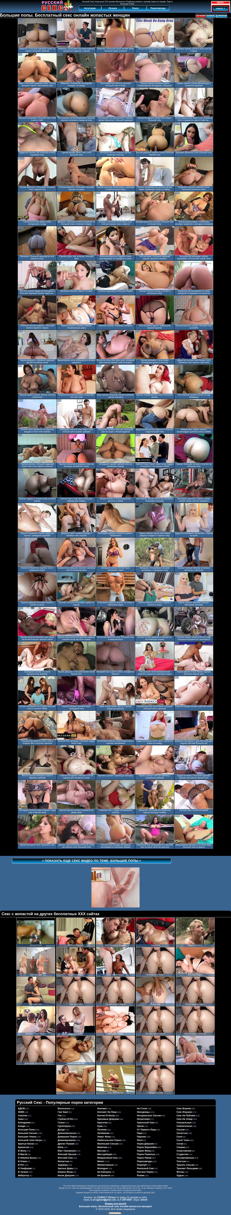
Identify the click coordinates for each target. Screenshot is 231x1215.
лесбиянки (103, 1133)
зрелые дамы (65, 1168)
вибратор (23, 1175)
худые (180, 1175)
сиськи (181, 1129)
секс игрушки (184, 1112)
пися (140, 1140)
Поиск (135, 8)
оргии (140, 1126)
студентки (182, 1154)
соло (179, 1136)
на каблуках (104, 1172)
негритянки (143, 1119)
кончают (102, 1108)
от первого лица (146, 1129)
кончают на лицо (107, 1112)
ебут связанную (67, 1150)
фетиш (180, 1172)
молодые (102, 1168)
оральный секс (146, 1122)
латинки (102, 1129)
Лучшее (112, 8)
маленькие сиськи (107, 1143)
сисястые (182, 1133)
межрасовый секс (107, 1158)
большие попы (26, 1129)
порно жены (144, 1150)
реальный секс (145, 1168)
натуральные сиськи (149, 1115)
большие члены (27, 1136)
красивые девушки (108, 1119)
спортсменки (184, 1150)
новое (210, 15)
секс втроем (184, 1108)
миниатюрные (105, 1165)
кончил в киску (106, 1115)
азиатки (22, 1115)
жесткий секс (65, 1158)
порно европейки (147, 1147)
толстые (181, 1161)
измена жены (65, 1172)
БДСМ (21, 1108)
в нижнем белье (27, 1158)
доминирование (67, 1140)
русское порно (145, 1172)
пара (139, 1133)
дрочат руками (66, 1143)
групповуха (64, 1126)
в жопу (22, 1150)
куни (100, 1126)
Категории (90, 8)
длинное (221, 15)
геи (60, 1115)
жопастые (63, 1161)
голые (61, 1122)
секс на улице (185, 1119)
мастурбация (104, 1154)
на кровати (103, 1175)
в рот (21, 1165)
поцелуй (142, 1165)
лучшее (200, 15)
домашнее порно (67, 1136)
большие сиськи (27, 1133)
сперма (181, 1147)
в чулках (23, 1172)
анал (21, 1119)
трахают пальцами (187, 1168)
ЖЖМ (21, 1112)
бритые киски (26, 1143)
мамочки (102, 1147)
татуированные (185, 1158)
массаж (101, 1150)
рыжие (141, 1175)
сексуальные (184, 1122)
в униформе (25, 1168)
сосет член (183, 1140)
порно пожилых (146, 1154)
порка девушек (145, 1143)
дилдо (61, 1129)
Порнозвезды (158, 8)
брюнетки (23, 1147)
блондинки (24, 1122)
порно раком (144, 1158)
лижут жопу (104, 1136)
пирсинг (141, 1136)
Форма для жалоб (115, 1203)
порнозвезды (144, 1161)
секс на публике (186, 1115)
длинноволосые (67, 1133)
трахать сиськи (185, 1165)
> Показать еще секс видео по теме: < (91, 860)
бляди (21, 1126)
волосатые (64, 1108)
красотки (102, 1122)
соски (180, 1143)
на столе (142, 1108)
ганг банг (63, 1112)
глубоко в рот (65, 1119)
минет (100, 1161)
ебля (60, 1147)
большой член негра (30, 1140)
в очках (22, 1161)
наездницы (143, 1112)
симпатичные (184, 1126)
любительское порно (109, 1140)
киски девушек (66, 1175)
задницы (63, 1165)
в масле (22, 1154)
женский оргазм (67, 1154)
